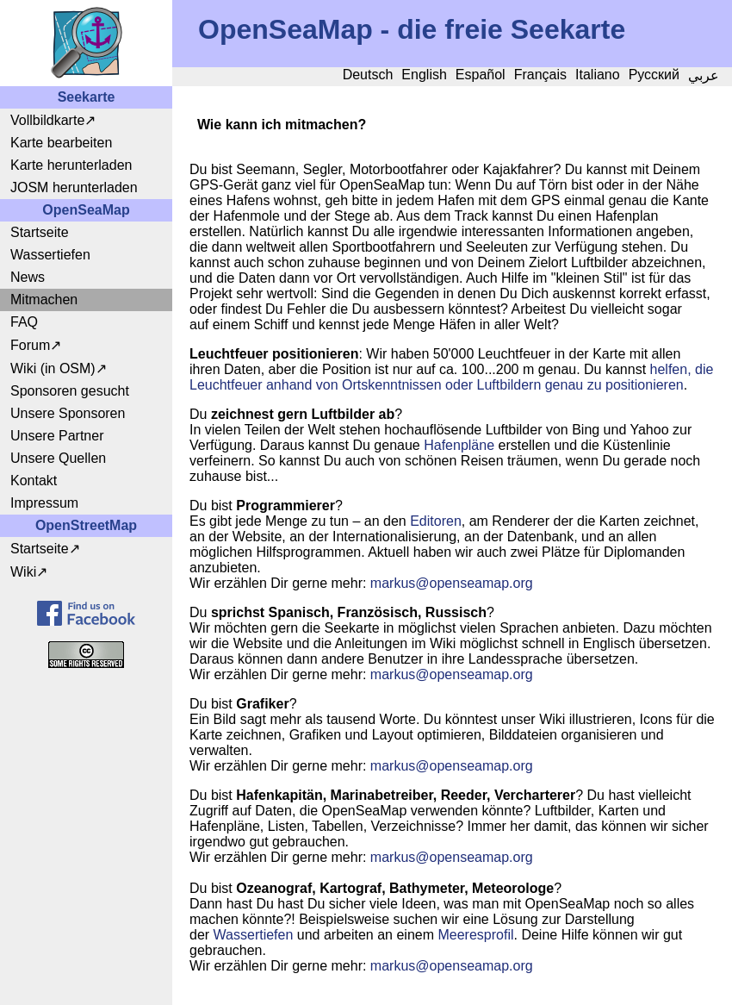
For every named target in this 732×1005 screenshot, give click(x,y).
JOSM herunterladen (74, 187)
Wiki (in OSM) (53, 368)
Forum (30, 345)
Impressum (44, 503)
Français (540, 74)
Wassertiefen (50, 254)
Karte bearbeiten (61, 142)
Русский (654, 74)
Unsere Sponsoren (67, 413)
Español (481, 74)
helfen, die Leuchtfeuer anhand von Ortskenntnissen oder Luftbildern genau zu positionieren (451, 377)
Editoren (436, 521)
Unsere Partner (57, 435)
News (27, 277)
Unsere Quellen (58, 458)
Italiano (597, 74)
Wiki (23, 572)
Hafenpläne (459, 445)
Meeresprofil (475, 934)
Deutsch (368, 74)
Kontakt (33, 480)
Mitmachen (44, 299)
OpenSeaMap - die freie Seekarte (411, 29)
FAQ (24, 322)
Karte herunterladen (71, 165)
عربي (703, 75)
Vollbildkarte (47, 120)
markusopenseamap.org (451, 583)
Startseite (39, 232)
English (423, 74)
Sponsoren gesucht (69, 391)
